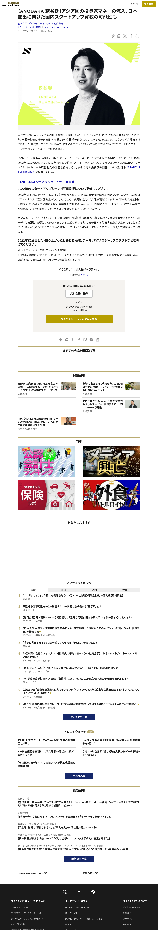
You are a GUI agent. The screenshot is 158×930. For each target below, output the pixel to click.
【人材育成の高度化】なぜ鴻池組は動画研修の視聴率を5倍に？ (111, 742)
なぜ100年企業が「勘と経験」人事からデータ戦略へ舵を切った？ (111, 753)
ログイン (134, 4)
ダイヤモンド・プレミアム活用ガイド (27, 919)
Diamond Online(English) (77, 907)
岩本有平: (40, 23)
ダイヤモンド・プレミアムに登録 (79, 319)
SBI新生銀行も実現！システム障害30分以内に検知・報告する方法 (47, 753)
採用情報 (127, 919)
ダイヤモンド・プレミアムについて (26, 913)
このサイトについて (20, 907)
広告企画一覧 (90, 873)
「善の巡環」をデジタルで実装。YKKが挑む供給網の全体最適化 (47, 764)
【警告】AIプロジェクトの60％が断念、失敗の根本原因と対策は (47, 742)
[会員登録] (149, 4)
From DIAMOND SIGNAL (56, 27)
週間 (94, 589)
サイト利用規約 (18, 924)
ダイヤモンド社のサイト (77, 901)
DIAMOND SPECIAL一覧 (32, 873)
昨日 (63, 589)
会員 (125, 589)
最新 (33, 589)
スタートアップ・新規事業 (29, 27)
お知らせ (127, 924)
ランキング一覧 (79, 716)
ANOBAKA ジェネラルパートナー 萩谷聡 (47, 182)
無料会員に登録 (79, 293)
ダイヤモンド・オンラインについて (28, 901)
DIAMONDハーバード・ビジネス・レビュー (85, 919)
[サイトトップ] (12, 4)
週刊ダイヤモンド (73, 913)
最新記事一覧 (79, 858)
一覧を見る (79, 775)
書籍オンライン (72, 924)
